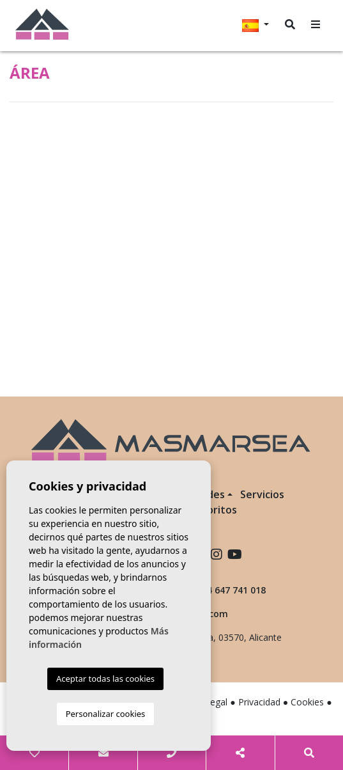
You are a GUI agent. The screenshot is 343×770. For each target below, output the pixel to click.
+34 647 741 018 (224, 590)
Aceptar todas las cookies (105, 678)
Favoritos (213, 510)
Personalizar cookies (106, 713)
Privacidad (259, 702)
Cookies (307, 702)
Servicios (262, 494)
